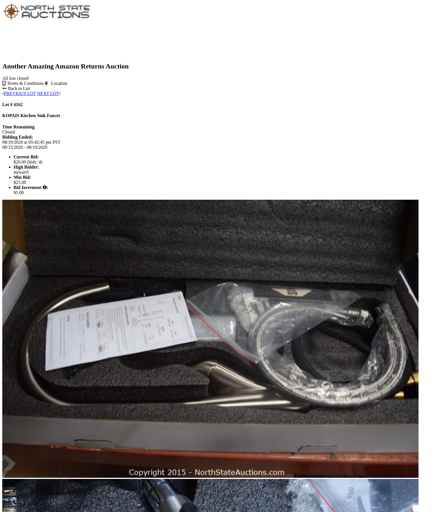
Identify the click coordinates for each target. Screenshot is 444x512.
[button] (7, 491)
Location (56, 83)
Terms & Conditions (23, 83)
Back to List (16, 88)
